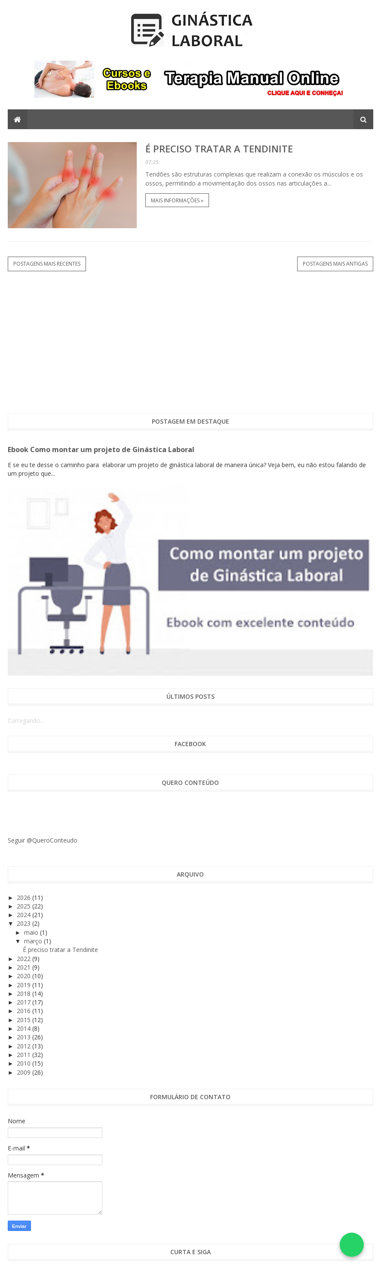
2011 (24, 1055)
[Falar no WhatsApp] (352, 1245)
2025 (24, 906)
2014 (24, 1028)
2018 (24, 993)
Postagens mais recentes (46, 263)
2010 (24, 1063)
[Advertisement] (191, 342)
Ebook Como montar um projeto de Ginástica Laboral (101, 449)
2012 (24, 1046)
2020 (24, 976)
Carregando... (26, 720)
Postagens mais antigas (335, 263)
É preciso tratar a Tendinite (219, 148)
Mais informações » (177, 200)
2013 (24, 1037)
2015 (24, 1020)
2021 (24, 967)
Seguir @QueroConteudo (42, 840)
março (34, 941)
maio (32, 932)
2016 (24, 1011)
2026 (24, 897)
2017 (24, 1002)
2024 (24, 915)
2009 (24, 1072)
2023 (24, 923)
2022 (24, 959)
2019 (24, 985)
